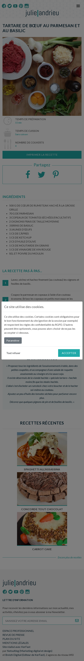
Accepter (69, 353)
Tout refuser (13, 352)
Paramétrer (13, 340)
